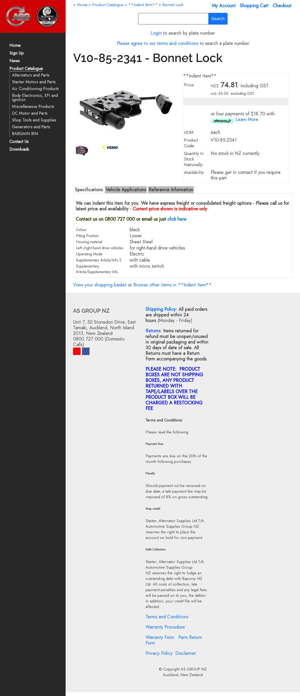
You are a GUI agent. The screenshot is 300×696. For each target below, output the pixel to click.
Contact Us (19, 141)
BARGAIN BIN (25, 134)
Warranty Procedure (165, 627)
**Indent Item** (143, 4)
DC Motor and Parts (30, 113)
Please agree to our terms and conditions (157, 43)
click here (176, 219)
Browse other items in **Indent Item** (172, 285)
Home (15, 45)
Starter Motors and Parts (34, 82)
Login (156, 33)
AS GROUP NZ (194, 669)
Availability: (194, 172)
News (14, 61)
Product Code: (191, 143)
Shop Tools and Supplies (34, 120)
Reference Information (171, 189)
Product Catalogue (26, 68)
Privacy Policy (159, 653)
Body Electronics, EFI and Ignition (35, 97)
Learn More (247, 119)
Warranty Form (160, 637)
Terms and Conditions (167, 616)
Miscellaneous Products (33, 106)
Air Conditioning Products (35, 89)
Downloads (19, 149)
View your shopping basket (100, 285)
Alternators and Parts (30, 75)
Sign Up (16, 53)
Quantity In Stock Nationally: (193, 159)
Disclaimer (185, 653)
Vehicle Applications (126, 189)
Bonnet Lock (172, 4)
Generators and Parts (31, 127)
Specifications (89, 189)
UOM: (189, 132)
